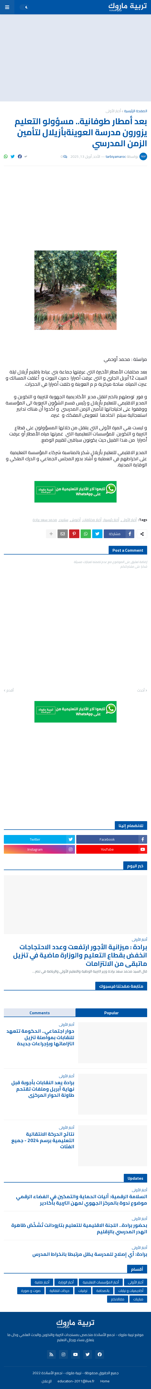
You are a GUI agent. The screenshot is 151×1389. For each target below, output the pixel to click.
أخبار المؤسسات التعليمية (101, 1282)
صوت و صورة (31, 1290)
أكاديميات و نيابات (130, 1290)
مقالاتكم (117, 1299)
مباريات (138, 1299)
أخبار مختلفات (92, 520)
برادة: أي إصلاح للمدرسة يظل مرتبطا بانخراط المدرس (89, 1254)
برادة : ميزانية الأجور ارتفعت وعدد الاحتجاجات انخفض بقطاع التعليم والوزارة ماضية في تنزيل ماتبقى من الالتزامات (80, 955)
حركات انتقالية (59, 1290)
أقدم (10, 690)
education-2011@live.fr (76, 1381)
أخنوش (75, 520)
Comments (40, 1013)
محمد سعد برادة (45, 520)
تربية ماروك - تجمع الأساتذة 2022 (56, 1373)
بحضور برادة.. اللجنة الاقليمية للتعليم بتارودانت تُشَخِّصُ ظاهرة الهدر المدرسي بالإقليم (79, 1228)
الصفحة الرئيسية (135, 111)
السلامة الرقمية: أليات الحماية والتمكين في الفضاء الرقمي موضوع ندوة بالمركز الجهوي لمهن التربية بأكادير (81, 1199)
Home (105, 1381)
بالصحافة (102, 1290)
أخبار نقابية (42, 1282)
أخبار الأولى (113, 111)
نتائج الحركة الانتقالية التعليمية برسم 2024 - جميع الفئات (42, 1140)
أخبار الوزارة (66, 1282)
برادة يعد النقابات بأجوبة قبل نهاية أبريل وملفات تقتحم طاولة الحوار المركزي (42, 1088)
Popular (111, 1013)
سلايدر (63, 520)
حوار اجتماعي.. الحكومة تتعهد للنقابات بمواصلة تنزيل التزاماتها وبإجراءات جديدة (40, 1037)
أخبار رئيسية (111, 520)
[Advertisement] (75, 58)
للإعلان (47, 1381)
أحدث (141, 690)
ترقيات (82, 1290)
